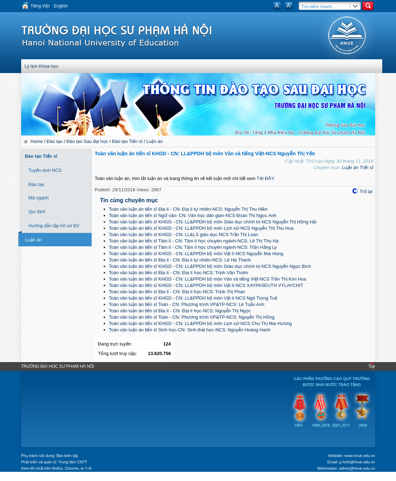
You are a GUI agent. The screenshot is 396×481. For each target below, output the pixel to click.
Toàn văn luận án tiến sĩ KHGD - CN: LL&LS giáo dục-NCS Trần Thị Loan (183, 234)
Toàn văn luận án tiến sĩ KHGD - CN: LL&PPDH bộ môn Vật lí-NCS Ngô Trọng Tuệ (193, 298)
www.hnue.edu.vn (360, 455)
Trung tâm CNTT (72, 462)
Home (37, 141)
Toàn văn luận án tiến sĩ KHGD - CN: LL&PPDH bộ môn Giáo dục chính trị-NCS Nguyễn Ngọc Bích (210, 266)
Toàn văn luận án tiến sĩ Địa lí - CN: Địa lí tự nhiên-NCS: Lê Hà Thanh (180, 260)
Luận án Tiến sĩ (357, 167)
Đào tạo (54, 141)
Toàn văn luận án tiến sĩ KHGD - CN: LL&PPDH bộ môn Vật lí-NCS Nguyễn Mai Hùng (196, 253)
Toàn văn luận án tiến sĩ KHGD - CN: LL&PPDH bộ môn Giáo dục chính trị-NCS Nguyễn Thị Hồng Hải (213, 221)
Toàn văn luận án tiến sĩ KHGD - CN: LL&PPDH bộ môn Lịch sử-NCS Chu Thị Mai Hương (200, 323)
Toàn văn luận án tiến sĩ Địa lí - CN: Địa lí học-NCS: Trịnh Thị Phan (177, 291)
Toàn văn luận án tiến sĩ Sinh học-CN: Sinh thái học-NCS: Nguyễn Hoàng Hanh (189, 329)
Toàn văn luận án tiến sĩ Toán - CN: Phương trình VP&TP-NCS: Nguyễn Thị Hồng (192, 317)
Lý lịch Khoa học (42, 66)
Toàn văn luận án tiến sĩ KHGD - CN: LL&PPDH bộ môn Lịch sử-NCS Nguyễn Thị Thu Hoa (201, 228)
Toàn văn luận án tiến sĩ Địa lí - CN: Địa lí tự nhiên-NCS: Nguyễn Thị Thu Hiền (188, 209)
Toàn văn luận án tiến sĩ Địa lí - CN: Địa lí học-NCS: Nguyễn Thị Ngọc (180, 310)
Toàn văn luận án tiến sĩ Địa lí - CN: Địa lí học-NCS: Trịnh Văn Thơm (178, 272)
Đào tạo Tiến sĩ (127, 141)
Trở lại (366, 191)
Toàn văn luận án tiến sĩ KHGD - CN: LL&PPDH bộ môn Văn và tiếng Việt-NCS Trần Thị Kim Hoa (207, 279)
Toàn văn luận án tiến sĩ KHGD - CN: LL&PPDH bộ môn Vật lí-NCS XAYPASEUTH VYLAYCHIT (206, 285)
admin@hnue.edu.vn (357, 468)
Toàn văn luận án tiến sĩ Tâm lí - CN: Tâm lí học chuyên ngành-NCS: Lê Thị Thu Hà (194, 240)
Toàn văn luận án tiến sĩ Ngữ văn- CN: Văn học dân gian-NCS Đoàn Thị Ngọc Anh (192, 215)
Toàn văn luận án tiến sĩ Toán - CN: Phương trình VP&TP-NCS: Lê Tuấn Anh (186, 304)
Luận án (154, 141)
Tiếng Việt (40, 6)
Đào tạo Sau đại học (87, 141)
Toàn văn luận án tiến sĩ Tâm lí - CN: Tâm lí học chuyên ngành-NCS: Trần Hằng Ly (193, 247)
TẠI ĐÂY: (266, 178)
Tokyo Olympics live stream (25, 478)
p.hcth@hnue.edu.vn (357, 462)
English (61, 6)
